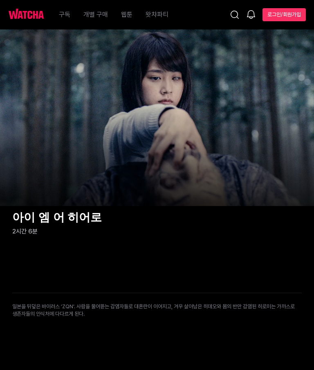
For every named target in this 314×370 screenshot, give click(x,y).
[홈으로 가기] (30, 15)
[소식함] (251, 15)
